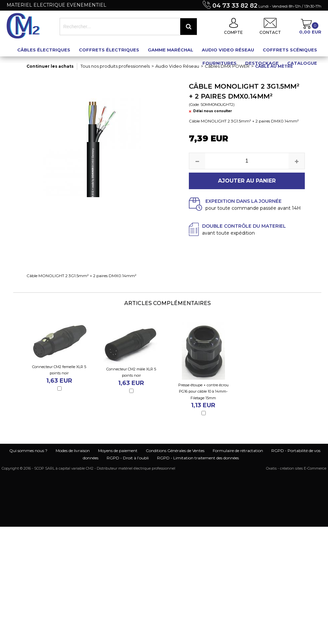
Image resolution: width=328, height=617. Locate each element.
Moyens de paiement (117, 450)
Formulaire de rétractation (238, 450)
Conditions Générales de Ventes (175, 450)
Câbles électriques (43, 49)
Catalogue (302, 63)
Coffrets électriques (109, 49)
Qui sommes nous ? (28, 450)
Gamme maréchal (170, 49)
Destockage (262, 63)
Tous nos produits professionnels (115, 66)
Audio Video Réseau (228, 49)
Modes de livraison (73, 450)
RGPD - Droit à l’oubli (128, 457)
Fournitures (219, 63)
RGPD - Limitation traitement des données (198, 457)
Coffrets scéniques (290, 49)
